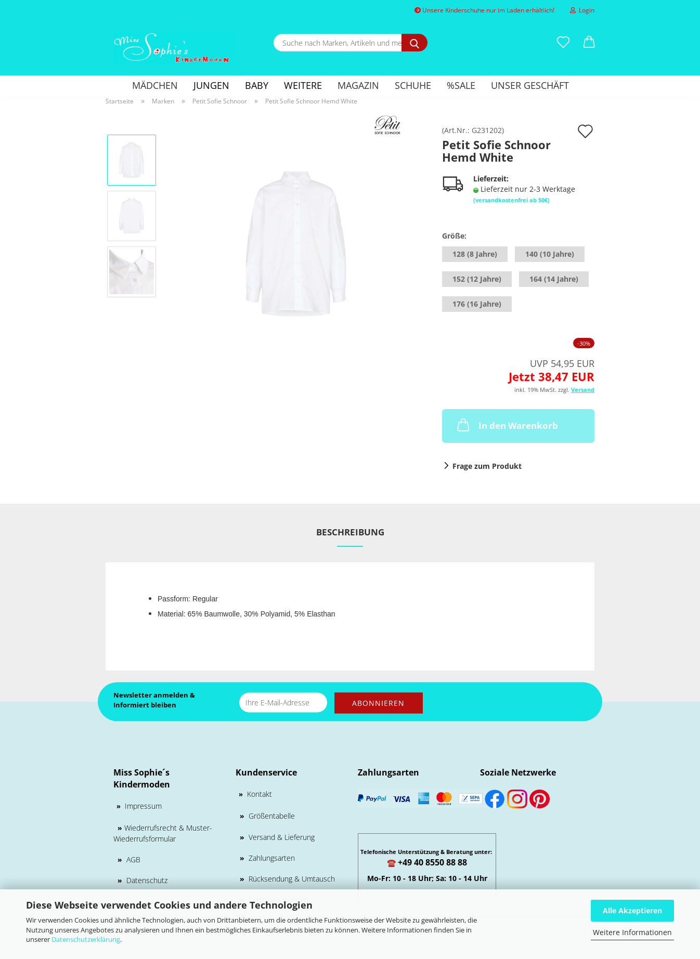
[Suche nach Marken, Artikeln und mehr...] (414, 42)
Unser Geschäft (530, 85)
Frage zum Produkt (487, 466)
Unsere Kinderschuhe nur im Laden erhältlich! (484, 10)
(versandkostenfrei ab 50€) (511, 200)
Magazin (358, 85)
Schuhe (413, 85)
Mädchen (155, 85)
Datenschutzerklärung (85, 939)
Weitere (303, 85)
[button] (589, 42)
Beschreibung (350, 532)
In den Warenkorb (506, 424)
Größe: (454, 236)
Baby (256, 85)
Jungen (211, 85)
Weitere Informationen (632, 932)
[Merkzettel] (563, 42)
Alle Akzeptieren (632, 910)
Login (582, 10)
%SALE (461, 85)
